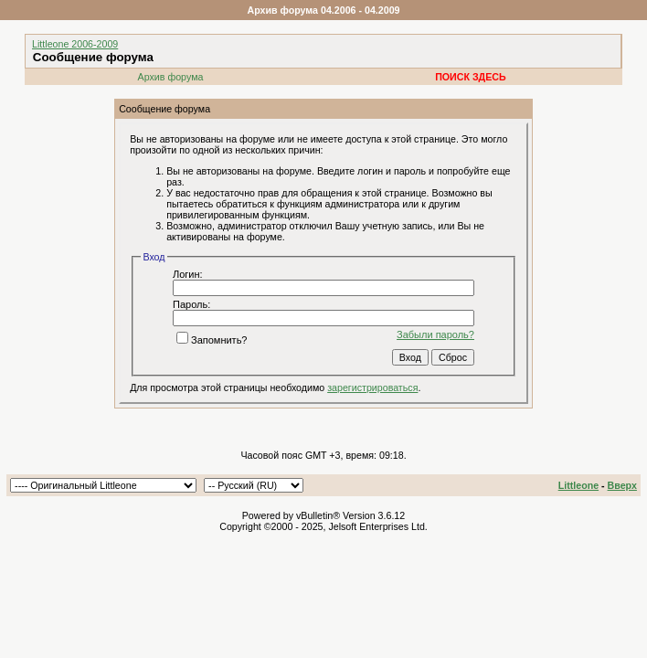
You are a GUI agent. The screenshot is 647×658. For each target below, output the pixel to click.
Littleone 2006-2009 (75, 43)
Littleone (578, 485)
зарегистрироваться (372, 387)
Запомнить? (212, 339)
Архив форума (171, 76)
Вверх (622, 485)
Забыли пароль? (435, 334)
